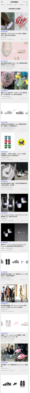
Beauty (15, 4)
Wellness (21, 4)
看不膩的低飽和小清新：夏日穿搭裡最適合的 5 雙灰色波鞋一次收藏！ (14, 184)
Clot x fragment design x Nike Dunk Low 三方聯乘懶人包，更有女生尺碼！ (14, 215)
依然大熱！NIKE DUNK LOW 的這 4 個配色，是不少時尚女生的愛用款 (14, 34)
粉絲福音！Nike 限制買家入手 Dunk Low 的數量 (14, 365)
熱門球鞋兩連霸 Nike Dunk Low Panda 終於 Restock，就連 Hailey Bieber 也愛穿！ (14, 306)
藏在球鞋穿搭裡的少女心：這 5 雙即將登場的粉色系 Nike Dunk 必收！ (14, 64)
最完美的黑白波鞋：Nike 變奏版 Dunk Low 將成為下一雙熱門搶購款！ (14, 275)
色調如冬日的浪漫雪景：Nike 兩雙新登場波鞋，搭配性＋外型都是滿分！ (13, 125)
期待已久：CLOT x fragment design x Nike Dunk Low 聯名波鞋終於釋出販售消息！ (13, 245)
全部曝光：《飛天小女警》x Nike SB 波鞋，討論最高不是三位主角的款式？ (14, 154)
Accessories (9, 4)
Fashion (2, 4)
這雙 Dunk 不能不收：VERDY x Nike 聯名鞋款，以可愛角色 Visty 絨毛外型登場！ (14, 93)
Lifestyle (28, 4)
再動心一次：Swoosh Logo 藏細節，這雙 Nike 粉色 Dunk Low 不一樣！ (13, 336)
